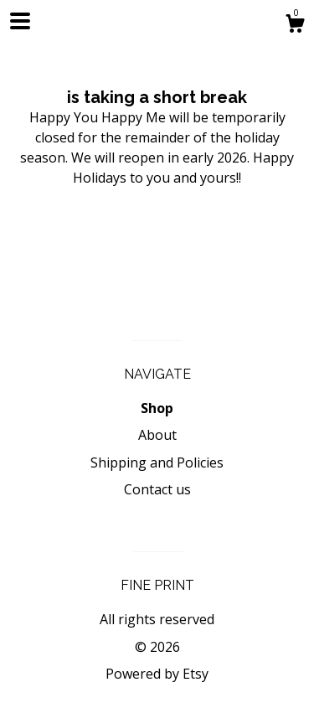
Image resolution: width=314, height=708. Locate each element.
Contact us (157, 489)
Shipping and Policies (157, 462)
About (157, 435)
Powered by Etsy (157, 673)
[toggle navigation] (20, 21)
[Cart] (295, 26)
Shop (157, 408)
